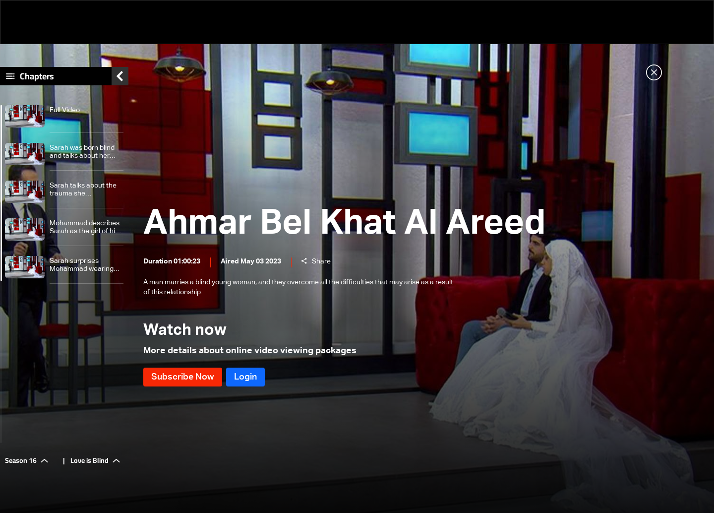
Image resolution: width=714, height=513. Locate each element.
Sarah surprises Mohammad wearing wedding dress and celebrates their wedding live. (82, 265)
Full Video (65, 110)
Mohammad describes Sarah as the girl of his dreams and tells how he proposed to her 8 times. (84, 227)
